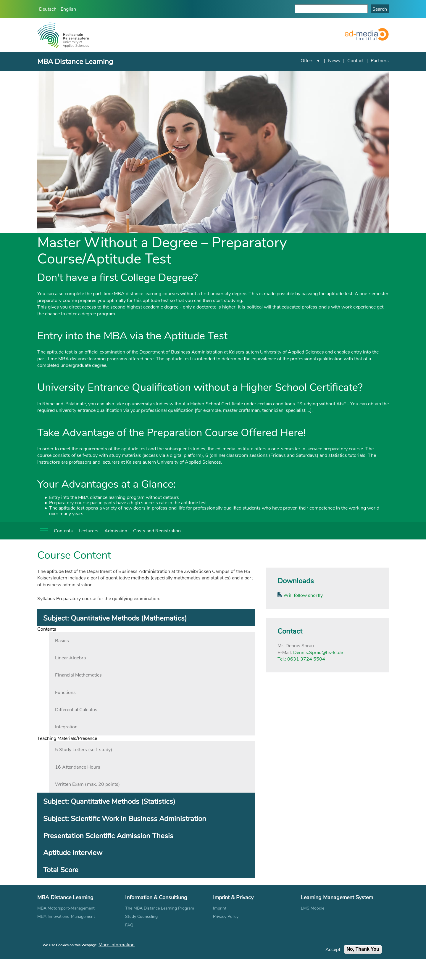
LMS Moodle (312, 908)
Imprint (219, 908)
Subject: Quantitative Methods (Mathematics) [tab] (115, 618)
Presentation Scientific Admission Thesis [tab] (108, 835)
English (68, 9)
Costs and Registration (157, 530)
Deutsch (48, 9)
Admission (115, 530)
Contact (355, 60)
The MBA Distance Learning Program (159, 908)
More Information (117, 945)
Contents (63, 530)
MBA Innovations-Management (66, 916)
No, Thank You (362, 950)
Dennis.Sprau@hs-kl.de (318, 652)
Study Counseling (141, 916)
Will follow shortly (302, 595)
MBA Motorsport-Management (66, 908)
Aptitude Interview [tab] (72, 852)
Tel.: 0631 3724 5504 (301, 659)
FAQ (129, 925)
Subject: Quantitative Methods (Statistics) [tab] (109, 801)
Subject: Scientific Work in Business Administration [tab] (124, 818)
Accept (332, 950)
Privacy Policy (225, 916)
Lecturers (89, 530)
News (334, 60)
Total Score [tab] (60, 869)
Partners (380, 60)
